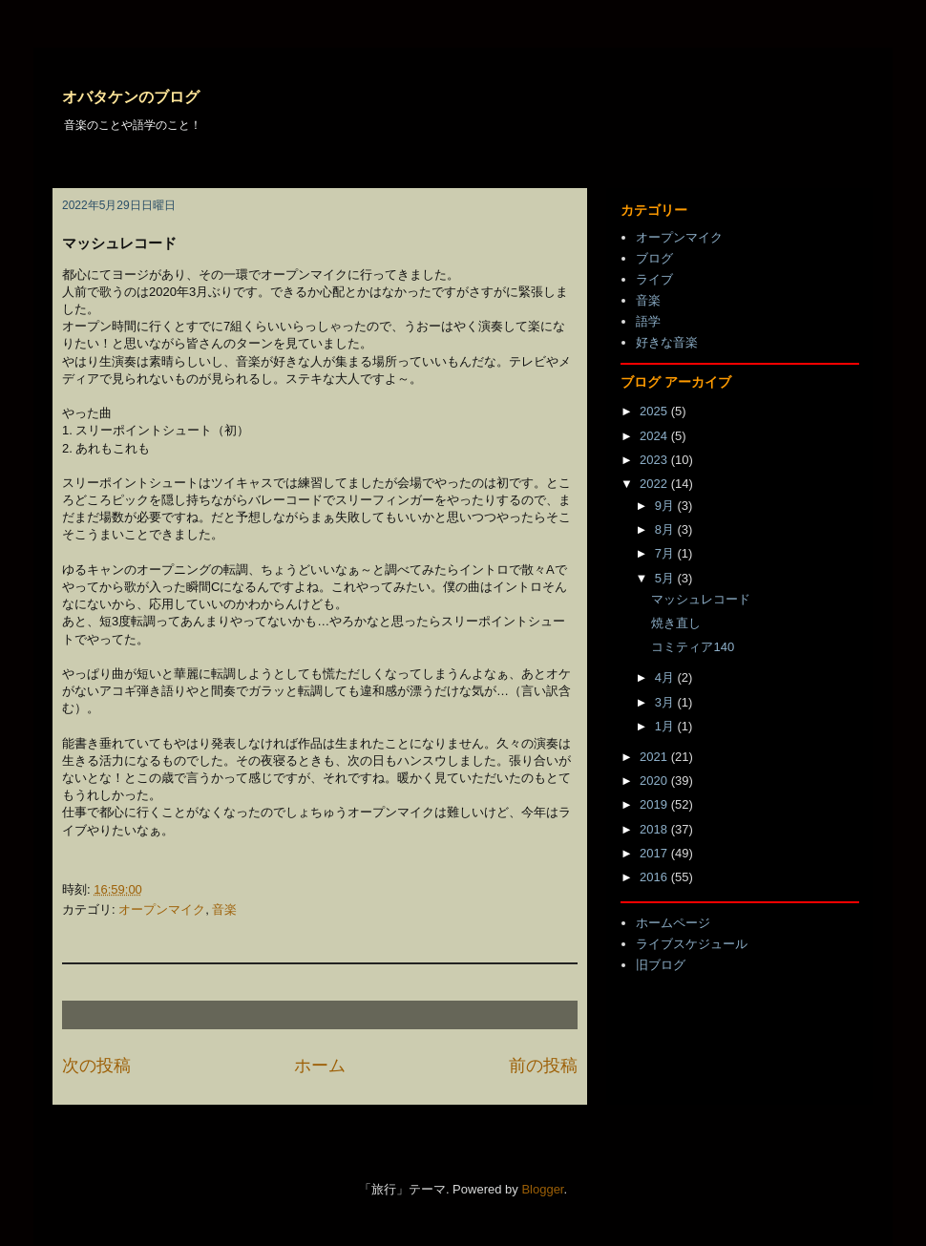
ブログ (654, 258)
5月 (666, 578)
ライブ (654, 279)
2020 (655, 780)
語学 (648, 321)
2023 (655, 460)
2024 (655, 436)
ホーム (320, 1065)
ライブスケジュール (691, 944)
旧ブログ (660, 965)
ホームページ (673, 923)
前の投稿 (543, 1065)
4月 (666, 677)
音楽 (224, 909)
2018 (655, 829)
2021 (655, 757)
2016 (655, 877)
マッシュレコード (700, 599)
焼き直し (676, 623)
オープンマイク (161, 909)
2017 (655, 853)
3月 (666, 702)
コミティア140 (692, 647)
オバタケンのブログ (131, 97)
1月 (666, 726)
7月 (666, 553)
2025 (655, 411)
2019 (655, 804)
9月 (666, 505)
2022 (655, 483)
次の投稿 (96, 1065)
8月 (666, 529)
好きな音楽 (667, 342)
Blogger (542, 1189)
